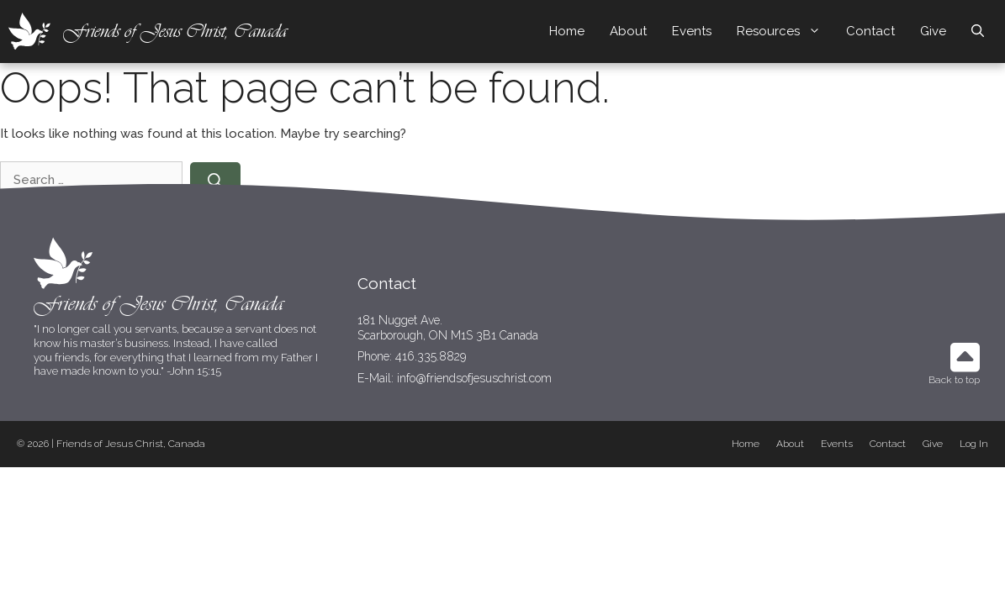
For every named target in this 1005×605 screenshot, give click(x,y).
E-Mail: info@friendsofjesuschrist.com (454, 378)
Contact (870, 31)
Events (691, 31)
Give (933, 31)
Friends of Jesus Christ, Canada (175, 30)
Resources (785, 31)
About (628, 31)
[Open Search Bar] (978, 31)
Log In (974, 444)
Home (566, 31)
